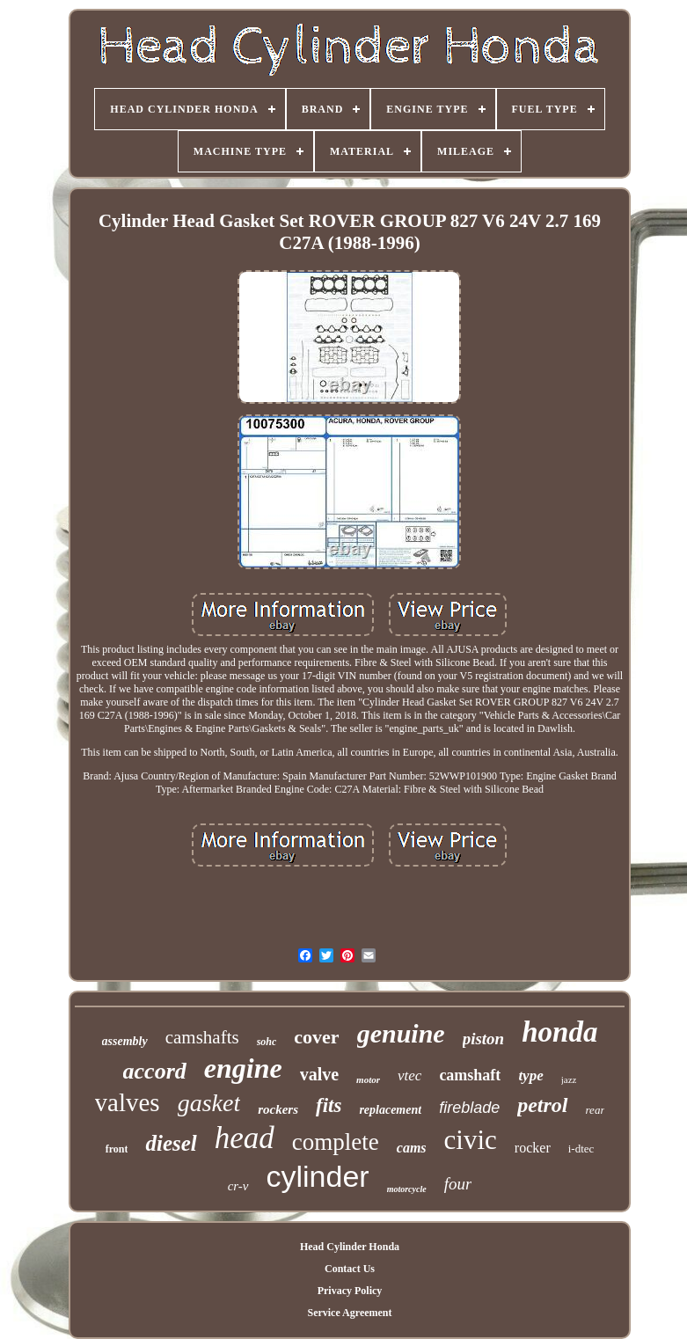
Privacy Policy (350, 1290)
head (244, 1138)
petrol (542, 1105)
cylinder (318, 1176)
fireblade (469, 1107)
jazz (569, 1079)
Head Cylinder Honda (349, 1246)
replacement (390, 1109)
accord (154, 1071)
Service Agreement (349, 1312)
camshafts (202, 1037)
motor (368, 1079)
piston (484, 1038)
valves (127, 1102)
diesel (170, 1143)
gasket (209, 1102)
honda (559, 1032)
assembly (125, 1041)
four (458, 1183)
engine (243, 1068)
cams (412, 1147)
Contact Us (350, 1268)
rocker (533, 1147)
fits (328, 1105)
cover (316, 1037)
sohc (267, 1041)
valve (319, 1074)
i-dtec (581, 1148)
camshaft (470, 1075)
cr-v (238, 1186)
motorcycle (407, 1189)
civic (470, 1139)
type (530, 1075)
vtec (409, 1075)
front (117, 1149)
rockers (278, 1109)
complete (335, 1142)
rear (595, 1109)
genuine (401, 1033)
